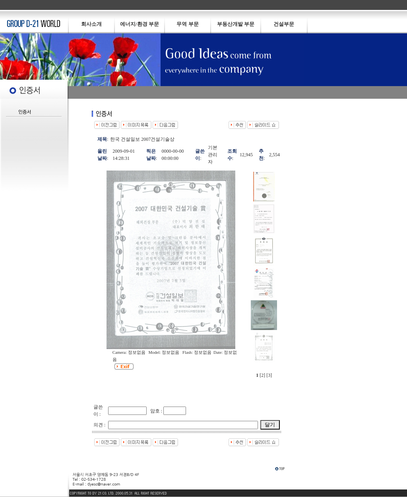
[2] (262, 375)
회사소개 (91, 24)
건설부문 (283, 24)
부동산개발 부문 (235, 24)
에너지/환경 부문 (139, 24)
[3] (269, 375)
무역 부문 (187, 24)
